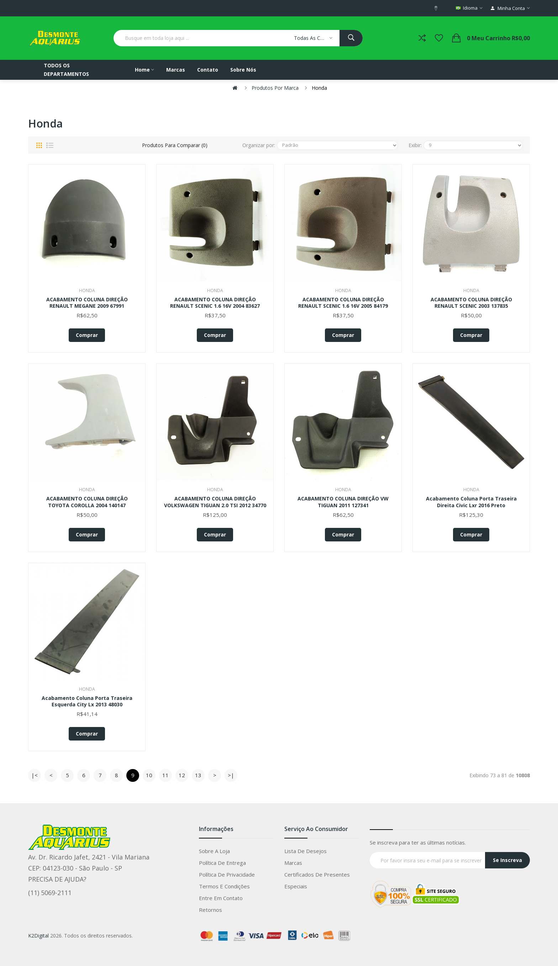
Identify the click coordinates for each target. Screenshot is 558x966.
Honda (319, 87)
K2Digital (38, 935)
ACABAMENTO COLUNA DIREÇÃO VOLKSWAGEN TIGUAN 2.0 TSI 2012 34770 (215, 501)
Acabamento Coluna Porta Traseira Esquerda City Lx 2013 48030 (87, 701)
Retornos (210, 909)
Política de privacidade (227, 874)
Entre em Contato (221, 898)
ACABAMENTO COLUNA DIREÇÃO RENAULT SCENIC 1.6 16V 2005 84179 (343, 302)
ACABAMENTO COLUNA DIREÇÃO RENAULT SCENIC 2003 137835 (471, 302)
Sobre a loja (214, 851)
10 (149, 775)
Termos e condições (224, 886)
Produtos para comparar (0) (174, 145)
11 (165, 775)
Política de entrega (222, 862)
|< (34, 775)
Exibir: (415, 145)
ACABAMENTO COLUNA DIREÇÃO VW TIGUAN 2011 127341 (343, 501)
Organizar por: (258, 145)
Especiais (295, 886)
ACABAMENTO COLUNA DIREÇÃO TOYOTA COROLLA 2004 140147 (87, 501)
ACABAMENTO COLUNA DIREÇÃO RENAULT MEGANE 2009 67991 (87, 302)
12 (182, 775)
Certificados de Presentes (317, 874)
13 (198, 775)
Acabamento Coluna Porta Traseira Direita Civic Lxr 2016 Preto (471, 501)
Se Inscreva (507, 860)
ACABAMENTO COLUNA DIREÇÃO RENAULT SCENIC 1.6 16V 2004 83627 (215, 302)
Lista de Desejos (305, 851)
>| (231, 775)
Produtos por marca (275, 87)
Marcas (293, 862)
